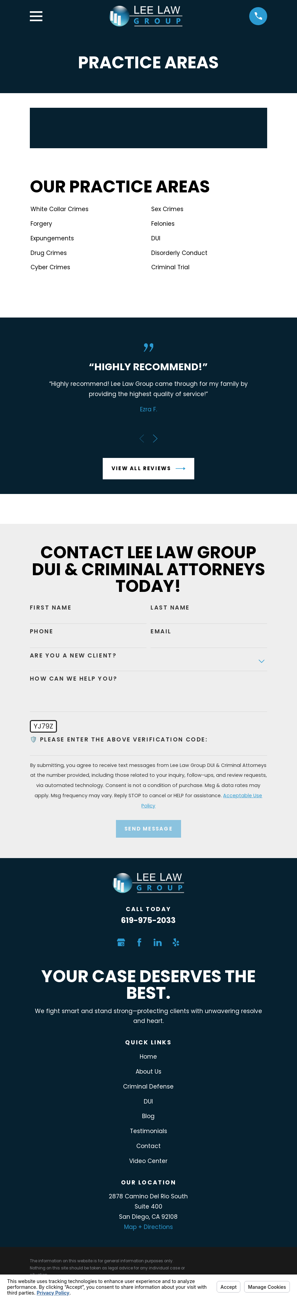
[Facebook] (139, 942)
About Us (148, 1071)
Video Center (148, 1161)
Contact (148, 1146)
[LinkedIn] (158, 942)
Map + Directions (148, 1227)
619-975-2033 (148, 920)
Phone (42, 631)
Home (148, 1057)
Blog (148, 1116)
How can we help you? (74, 678)
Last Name (170, 607)
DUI (148, 1101)
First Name (51, 607)
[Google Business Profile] (121, 942)
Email (161, 631)
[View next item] (155, 438)
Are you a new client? (73, 655)
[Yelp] (176, 942)
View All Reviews (148, 469)
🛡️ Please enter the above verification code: (119, 739)
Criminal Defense (148, 1086)
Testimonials (148, 1131)
